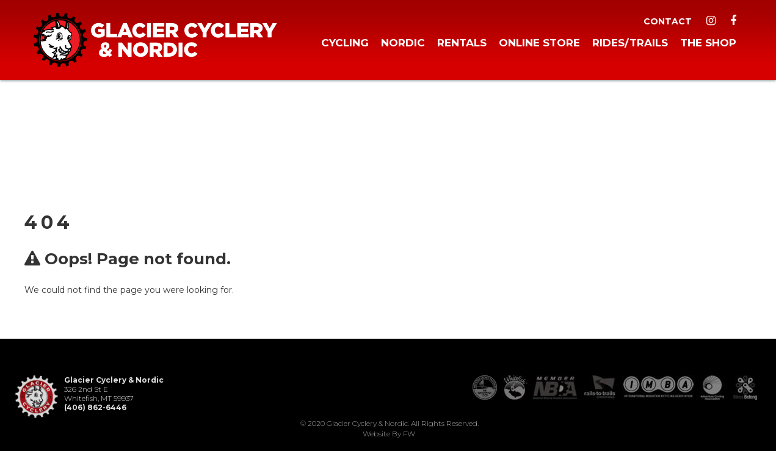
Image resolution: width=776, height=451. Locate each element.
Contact (668, 21)
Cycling (345, 43)
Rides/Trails (630, 43)
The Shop (708, 43)
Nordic (403, 43)
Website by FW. (389, 433)
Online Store (539, 43)
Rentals (462, 43)
